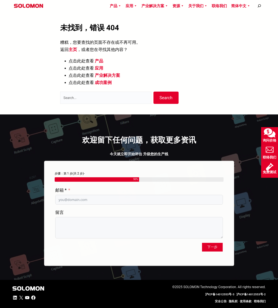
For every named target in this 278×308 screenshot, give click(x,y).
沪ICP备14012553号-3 (220, 294)
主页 (73, 49)
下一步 (212, 247)
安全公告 (221, 301)
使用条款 (246, 301)
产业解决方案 (154, 6)
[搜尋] (259, 6)
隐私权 (233, 301)
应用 (131, 6)
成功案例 (103, 82)
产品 (115, 6)
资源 (178, 6)
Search (165, 97)
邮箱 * (61, 190)
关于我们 (197, 6)
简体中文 (240, 6)
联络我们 (219, 6)
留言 (59, 212)
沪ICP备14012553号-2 (251, 294)
